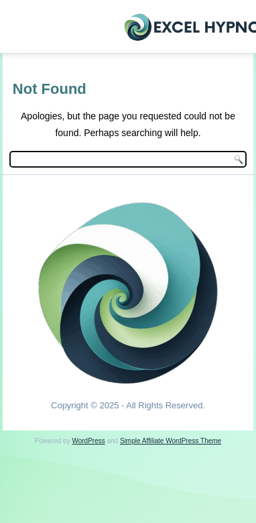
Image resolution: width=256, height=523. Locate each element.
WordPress (88, 441)
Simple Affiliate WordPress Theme (170, 441)
